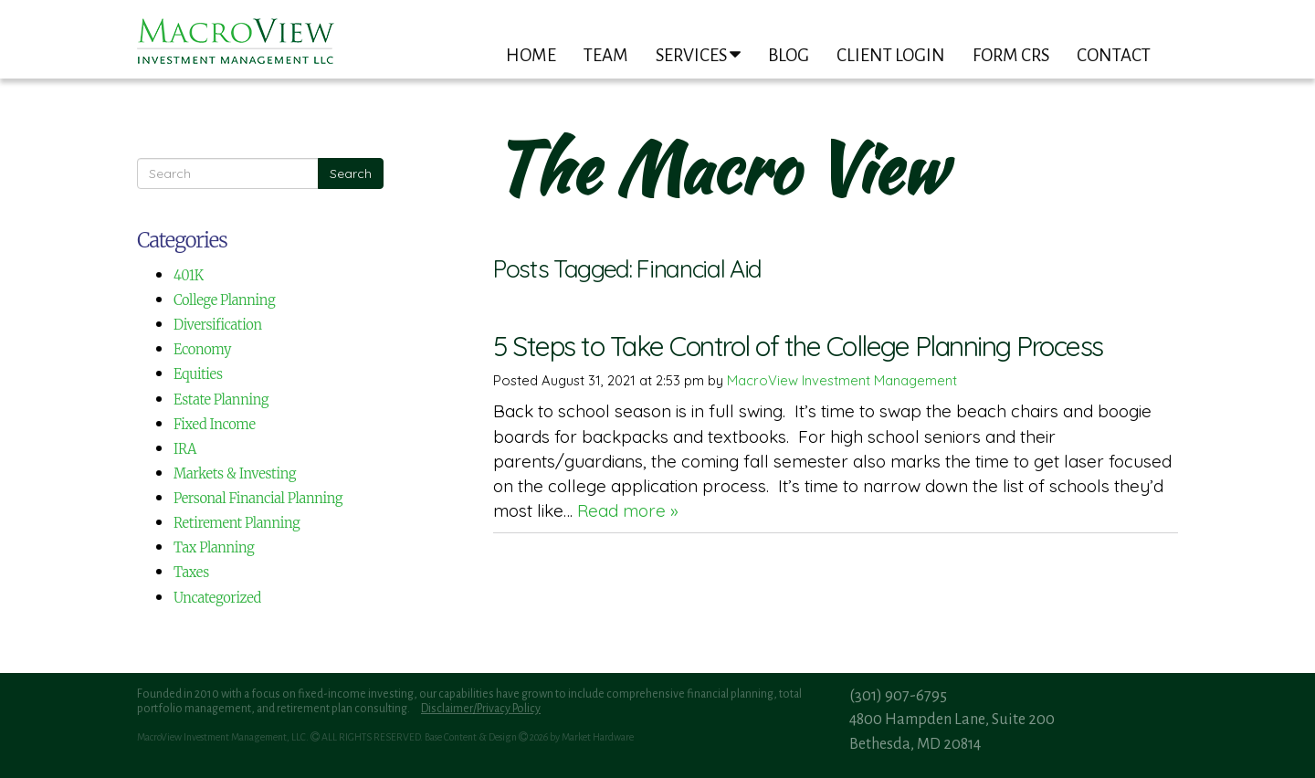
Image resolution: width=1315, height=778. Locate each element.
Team (606, 55)
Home (531, 55)
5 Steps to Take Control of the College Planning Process (798, 346)
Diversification (218, 324)
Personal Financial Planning (258, 498)
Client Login (890, 55)
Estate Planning (221, 399)
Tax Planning (214, 547)
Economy (202, 349)
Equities (198, 374)
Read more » (628, 510)
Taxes (191, 572)
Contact (1114, 55)
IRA (185, 448)
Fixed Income (215, 424)
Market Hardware (598, 736)
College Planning (224, 300)
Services (698, 55)
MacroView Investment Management (842, 380)
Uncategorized (217, 597)
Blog (788, 55)
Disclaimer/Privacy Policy (481, 708)
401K (189, 275)
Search (351, 173)
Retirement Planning (237, 522)
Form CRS (1011, 55)
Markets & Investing (235, 473)
